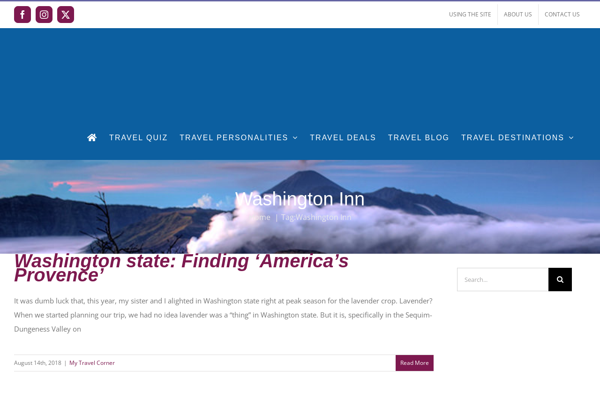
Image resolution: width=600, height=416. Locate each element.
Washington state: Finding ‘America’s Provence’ (181, 267)
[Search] (560, 279)
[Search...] (502, 279)
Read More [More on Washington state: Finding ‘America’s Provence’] (414, 363)
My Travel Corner (92, 363)
